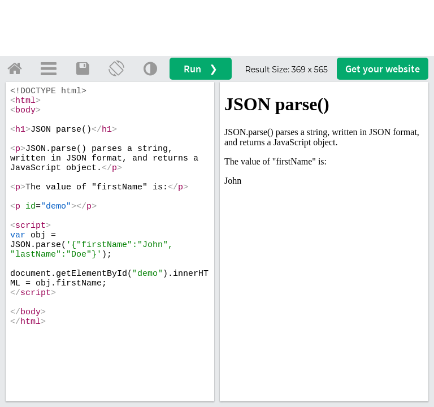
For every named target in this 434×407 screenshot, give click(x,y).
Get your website (382, 68)
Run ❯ (201, 68)
